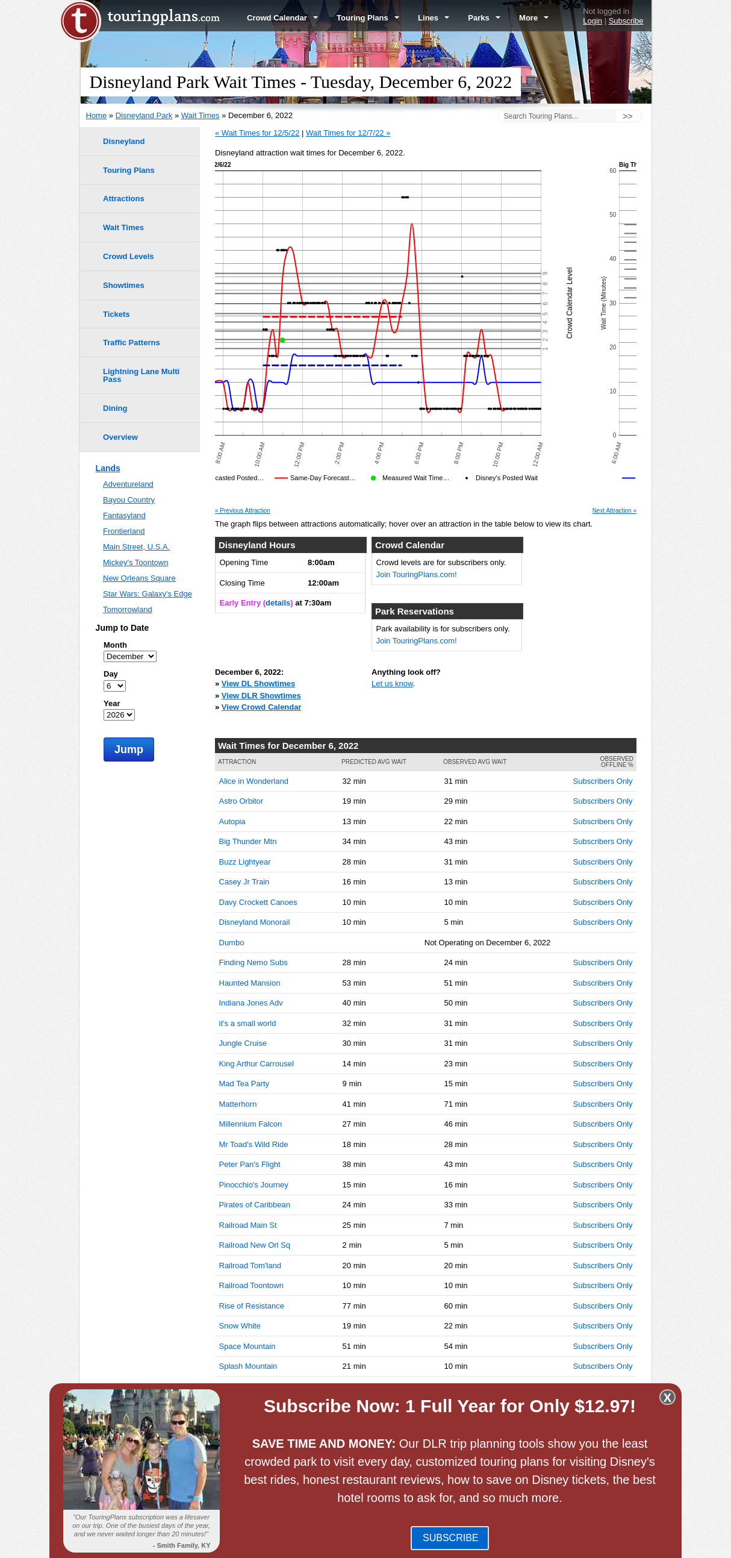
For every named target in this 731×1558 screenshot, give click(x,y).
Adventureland (128, 484)
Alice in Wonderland (253, 781)
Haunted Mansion (250, 982)
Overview (120, 437)
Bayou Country (129, 499)
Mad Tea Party (244, 1083)
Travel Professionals (547, 1544)
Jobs (597, 1544)
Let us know (392, 683)
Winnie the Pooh (247, 1426)
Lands (108, 468)
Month (115, 644)
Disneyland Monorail (254, 922)
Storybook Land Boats (257, 1406)
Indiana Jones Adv (251, 1002)
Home (96, 115)
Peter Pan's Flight (250, 1164)
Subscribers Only (603, 781)
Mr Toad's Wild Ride (253, 1144)
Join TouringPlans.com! (416, 574)
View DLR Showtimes (261, 695)
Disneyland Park (144, 115)
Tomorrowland (127, 609)
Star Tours (237, 1386)
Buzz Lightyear (245, 861)
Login (592, 20)
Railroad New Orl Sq (255, 1245)
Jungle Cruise (243, 1043)
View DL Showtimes (258, 683)
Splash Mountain (248, 1366)
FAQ (362, 1544)
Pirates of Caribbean (255, 1204)
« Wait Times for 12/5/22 (257, 132)
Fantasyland (124, 515)
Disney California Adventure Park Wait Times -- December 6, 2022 (355, 1471)
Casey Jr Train (244, 881)
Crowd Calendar (282, 17)
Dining (115, 408)
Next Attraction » (614, 511)
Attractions (124, 198)
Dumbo (231, 942)
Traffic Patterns (131, 342)
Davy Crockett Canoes (258, 902)
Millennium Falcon (250, 1123)
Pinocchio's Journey (253, 1184)
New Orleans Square (139, 578)
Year (112, 703)
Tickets (116, 314)
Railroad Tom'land (250, 1265)
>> (627, 116)
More (534, 17)
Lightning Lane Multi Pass (141, 375)
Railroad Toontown (251, 1285)
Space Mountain (247, 1346)
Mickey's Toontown (135, 562)
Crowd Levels (128, 256)
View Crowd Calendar (262, 707)
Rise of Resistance (251, 1305)
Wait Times (200, 115)
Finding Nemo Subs (253, 962)
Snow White (240, 1325)
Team (496, 1544)
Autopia (232, 821)
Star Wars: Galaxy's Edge (147, 593)
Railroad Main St (248, 1225)
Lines (433, 17)
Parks (484, 17)
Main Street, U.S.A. (136, 546)
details (278, 602)
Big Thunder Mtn (248, 841)
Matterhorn (238, 1104)
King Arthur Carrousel (256, 1063)
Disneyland (124, 141)
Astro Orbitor (241, 801)
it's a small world (247, 1023)
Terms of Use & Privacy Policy (428, 1544)
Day (111, 673)
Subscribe (626, 20)
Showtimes (124, 285)
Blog (340, 1544)
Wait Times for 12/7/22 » (348, 132)
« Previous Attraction (242, 511)
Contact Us (631, 1544)
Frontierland (124, 531)
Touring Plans (368, 17)
